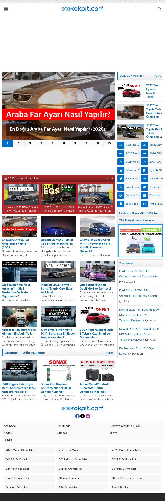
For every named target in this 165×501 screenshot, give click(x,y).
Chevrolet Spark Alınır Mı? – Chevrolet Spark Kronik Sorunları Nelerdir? (95, 245)
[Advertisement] (82, 43)
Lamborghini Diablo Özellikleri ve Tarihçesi (95, 287)
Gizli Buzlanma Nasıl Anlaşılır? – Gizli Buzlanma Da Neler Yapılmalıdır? (16, 290)
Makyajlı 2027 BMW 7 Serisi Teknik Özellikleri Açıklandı (21, 209)
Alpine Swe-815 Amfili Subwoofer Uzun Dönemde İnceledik (95, 388)
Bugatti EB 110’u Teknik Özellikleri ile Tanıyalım (57, 242)
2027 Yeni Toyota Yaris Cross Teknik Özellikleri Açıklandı (154, 113)
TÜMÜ (110, 178)
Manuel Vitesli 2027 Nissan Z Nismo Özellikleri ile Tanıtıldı (95, 209)
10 (109, 143)
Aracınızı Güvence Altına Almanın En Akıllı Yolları (19, 331)
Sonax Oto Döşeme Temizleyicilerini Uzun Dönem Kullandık (56, 388)
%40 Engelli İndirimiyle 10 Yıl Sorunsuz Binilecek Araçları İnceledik (58, 333)
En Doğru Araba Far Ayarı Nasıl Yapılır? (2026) (57, 129)
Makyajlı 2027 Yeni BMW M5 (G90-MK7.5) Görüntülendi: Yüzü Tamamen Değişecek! (139, 315)
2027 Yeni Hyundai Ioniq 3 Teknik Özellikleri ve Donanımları (96, 333)
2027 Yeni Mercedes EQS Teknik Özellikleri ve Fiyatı (58, 209)
